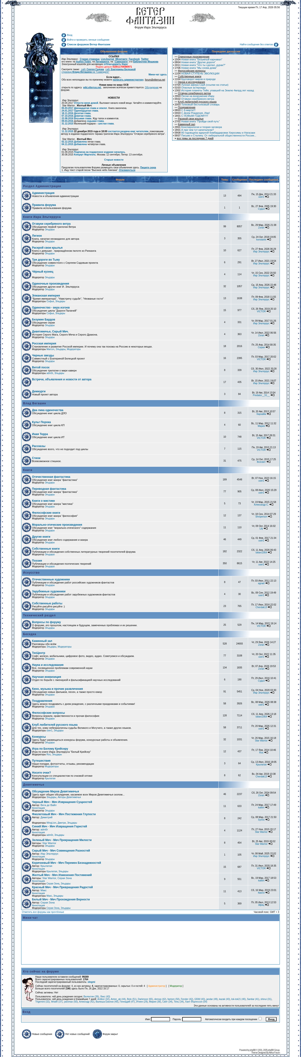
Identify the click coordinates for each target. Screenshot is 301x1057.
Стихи (36, 458)
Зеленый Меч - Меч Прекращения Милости (62, 840)
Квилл (261, 892)
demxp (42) (160, 999)
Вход (66, 35)
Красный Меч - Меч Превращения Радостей (62, 887)
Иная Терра (40, 434)
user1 (261, 197)
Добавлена (80, 141)
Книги (27, 470)
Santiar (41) (253, 999)
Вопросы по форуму (46, 622)
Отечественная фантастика (51, 476)
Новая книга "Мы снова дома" (196, 67)
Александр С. (261, 504)
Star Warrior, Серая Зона (57, 878)
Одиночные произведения (50, 283)
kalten (261, 807)
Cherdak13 (261, 607)
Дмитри (62, 823)
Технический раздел (39, 615)
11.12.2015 (67, 131)
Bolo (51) (132, 999)
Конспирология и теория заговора (198, 127)
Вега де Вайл (48, 805)
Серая (261, 347)
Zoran (261, 227)
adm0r (50, 373)
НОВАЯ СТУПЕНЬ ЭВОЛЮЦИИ (197, 73)
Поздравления (42, 700)
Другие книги (41, 536)
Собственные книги (45, 548)
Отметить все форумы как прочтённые (43, 912)
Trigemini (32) (42, 1001)
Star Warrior (261, 740)
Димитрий (46, 817)
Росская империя (44, 343)
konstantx (261, 239)
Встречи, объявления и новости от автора (61, 379)
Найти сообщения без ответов (259, 44)
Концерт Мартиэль (85, 154)
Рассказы (38, 446)
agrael (261, 583)
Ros (49, 754)
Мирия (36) (155, 1001)
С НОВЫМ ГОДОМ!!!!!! (191, 115)
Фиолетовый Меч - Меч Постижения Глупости (64, 814)
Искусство (31, 572)
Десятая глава (82, 113)
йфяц (261, 905)
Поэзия (37, 560)
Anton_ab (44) (118, 999)
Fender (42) (187, 999)
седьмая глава (95, 121)
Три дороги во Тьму (46, 259)
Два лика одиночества (47, 410)
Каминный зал (42, 641)
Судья (261, 209)
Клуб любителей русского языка (55, 724)
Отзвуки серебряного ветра (194, 98)
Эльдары (50, 229)
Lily (261, 528)
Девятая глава (82, 116)
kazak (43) (224, 999)
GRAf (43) (199, 999)
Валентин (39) (91, 996)
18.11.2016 (67, 113)
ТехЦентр (38, 653)
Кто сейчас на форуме (41, 971)
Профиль (41, 113)
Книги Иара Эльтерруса (41, 217)
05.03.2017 (67, 108)
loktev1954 (261, 552)
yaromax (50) (71, 1001)
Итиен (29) (142, 1001)
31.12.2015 (67, 123)
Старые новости (113, 159)
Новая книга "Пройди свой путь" (197, 121)
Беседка (29, 634)
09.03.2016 (67, 121)
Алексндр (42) (86, 1001)
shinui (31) (266, 999)
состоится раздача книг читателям (128, 131)
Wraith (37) (57, 1001)
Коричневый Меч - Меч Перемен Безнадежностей (66, 862)
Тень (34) (179, 1001)
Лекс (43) (105, 996)
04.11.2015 (67, 144)
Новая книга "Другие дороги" (195, 62)
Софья (50, 301)
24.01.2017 (67, 110)
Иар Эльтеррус (261, 251)
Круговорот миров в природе (195, 79)
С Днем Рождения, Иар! (192, 113)
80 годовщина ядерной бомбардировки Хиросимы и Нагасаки (215, 132)
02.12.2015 (67, 141)
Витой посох (41, 367)
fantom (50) (173, 999)
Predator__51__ (261, 395)
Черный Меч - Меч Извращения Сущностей (62, 802)
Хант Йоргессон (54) (196, 1001)
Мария (261, 426)
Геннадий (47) (127, 1001)
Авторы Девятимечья (69, 797)
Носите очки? (41, 772)
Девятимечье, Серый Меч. (50, 331)
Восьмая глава (82, 118)
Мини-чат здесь (158, 74)
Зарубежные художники (48, 591)
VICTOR (261, 311)
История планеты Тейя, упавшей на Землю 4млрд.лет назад (214, 90)
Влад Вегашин (34, 403)
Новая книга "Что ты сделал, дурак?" (200, 65)
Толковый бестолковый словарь (197, 104)
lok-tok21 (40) (238, 999)
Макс (43, 890)
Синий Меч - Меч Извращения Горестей (59, 826)
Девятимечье (33, 784)
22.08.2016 (67, 118)
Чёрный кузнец (42, 271)
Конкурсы (39, 736)
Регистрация (40, 105)
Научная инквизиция (46, 677)
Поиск (40, 74)
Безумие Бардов (43, 319)
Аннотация (38, 807)
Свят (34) (167, 1001)
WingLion (51, 823)
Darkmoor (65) (145, 999)
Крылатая (261, 764)
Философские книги (46, 512)
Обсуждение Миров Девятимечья (55, 791)
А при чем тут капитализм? (194, 129)
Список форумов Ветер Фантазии (85, 44)
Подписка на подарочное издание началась (99, 152)
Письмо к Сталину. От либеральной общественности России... (215, 135)
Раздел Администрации (41, 186)
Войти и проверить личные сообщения (85, 40)
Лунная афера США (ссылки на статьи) (201, 84)
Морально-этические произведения (57, 524)
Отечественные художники (51, 579)
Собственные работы (47, 603)
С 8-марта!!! (185, 110)
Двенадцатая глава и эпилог (90, 108)
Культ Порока (41, 422)
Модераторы (74, 349)
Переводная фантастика (49, 488)
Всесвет (261, 462)
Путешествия (41, 760)
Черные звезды (43, 355)
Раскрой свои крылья (47, 247)
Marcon (50, 349)
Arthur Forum (274, 1052)
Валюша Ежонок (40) (107, 1001)
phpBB (253, 1050)
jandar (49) (212, 999)
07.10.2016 (67, 116)
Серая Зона (53, 883)
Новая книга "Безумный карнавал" (198, 59)
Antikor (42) (103, 999)
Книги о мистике (43, 500)
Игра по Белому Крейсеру (50, 748)
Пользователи (41, 90)
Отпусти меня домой (86, 103)
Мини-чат (30, 917)
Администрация (43, 193)
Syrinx (261, 819)
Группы (41, 97)
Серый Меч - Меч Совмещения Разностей (61, 850)
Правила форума (44, 205)
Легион (37, 235)
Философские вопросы (48, 712)
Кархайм (261, 414)
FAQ (40, 82)
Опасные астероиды (190, 87)
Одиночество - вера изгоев (51, 307)
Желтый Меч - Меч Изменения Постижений (62, 875)
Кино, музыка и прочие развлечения (57, 689)
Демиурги (39, 391)
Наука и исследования (47, 665)
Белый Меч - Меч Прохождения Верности (61, 899)
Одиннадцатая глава (86, 110)
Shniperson (261, 516)
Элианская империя (46, 295)
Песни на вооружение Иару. (195, 96)
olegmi (91, 982)
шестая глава (106, 123)
